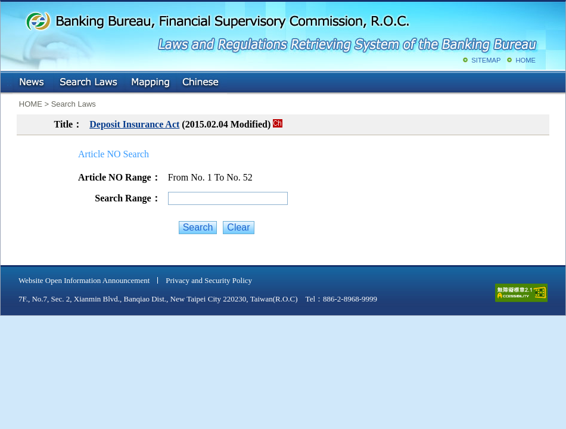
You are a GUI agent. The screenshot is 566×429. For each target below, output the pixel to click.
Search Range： (127, 198)
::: (9, 80)
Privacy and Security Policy (209, 280)
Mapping (150, 83)
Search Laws (89, 83)
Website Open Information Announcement (84, 280)
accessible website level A (521, 293)
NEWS (33, 83)
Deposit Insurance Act (134, 124)
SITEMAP (485, 60)
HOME (525, 60)
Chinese (201, 83)
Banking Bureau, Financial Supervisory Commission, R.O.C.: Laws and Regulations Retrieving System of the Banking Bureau (281, 30)
